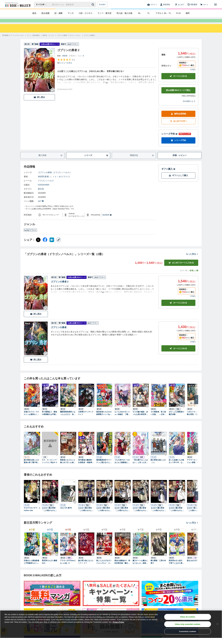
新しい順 (193, 275)
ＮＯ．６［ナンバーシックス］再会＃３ (49, 466)
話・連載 (58, 13)
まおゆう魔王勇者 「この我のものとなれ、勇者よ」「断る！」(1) (49, 514)
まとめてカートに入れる (181, 268)
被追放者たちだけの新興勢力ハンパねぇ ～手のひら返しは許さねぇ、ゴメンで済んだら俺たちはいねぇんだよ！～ (104, 418)
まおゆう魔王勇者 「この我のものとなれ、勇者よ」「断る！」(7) (176, 514)
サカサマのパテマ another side (32, 514)
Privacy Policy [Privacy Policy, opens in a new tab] (118, 622)
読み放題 (45, 13)
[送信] (93, 4)
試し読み (39, 102)
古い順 (183, 275)
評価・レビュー (180, 160)
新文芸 (41, 194)
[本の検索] (42, 4)
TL (148, 13)
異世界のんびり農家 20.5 (49, 567)
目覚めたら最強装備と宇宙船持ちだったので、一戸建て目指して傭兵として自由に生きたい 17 (31, 567)
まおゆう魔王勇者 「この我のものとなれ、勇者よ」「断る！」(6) (158, 514)
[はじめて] (179, 4)
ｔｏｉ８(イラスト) (61, 181)
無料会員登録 (178, 119)
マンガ (70, 13)
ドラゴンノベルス (46, 186)
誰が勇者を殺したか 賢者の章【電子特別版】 (32, 466)
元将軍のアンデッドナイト (85, 418)
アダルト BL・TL (163, 13)
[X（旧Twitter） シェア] (38, 245)
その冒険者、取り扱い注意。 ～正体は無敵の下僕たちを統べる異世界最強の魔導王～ (158, 418)
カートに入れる (178, 81)
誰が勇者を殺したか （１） (159, 466)
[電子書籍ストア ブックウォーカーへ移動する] (13, 40)
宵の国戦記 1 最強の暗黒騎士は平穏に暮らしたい (49, 418)
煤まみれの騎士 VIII (194, 566)
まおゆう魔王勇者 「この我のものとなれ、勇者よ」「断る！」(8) (194, 514)
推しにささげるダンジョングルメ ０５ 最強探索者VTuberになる (104, 567)
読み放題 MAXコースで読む (178, 95)
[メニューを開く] (215, 4)
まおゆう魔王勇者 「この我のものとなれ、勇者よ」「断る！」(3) (104, 514)
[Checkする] (52, 95)
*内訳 (193, 75)
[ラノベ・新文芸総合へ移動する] (33, 40)
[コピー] (59, 245)
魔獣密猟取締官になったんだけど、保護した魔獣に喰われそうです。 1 (67, 418)
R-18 (178, 13)
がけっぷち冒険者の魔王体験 (176, 418)
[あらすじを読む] (106, 84)
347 (41, 206)
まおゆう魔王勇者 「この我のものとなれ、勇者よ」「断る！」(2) (85, 514)
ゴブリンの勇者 (59, 332)
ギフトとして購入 (178, 180)
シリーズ (96, 160)
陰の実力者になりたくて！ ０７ (85, 567)
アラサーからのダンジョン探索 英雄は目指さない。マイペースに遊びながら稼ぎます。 (194, 466)
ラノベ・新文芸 (104, 13)
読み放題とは (189, 106)
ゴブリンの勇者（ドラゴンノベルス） (55, 177)
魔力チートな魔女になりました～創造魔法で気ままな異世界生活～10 (140, 567)
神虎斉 (64, 61)
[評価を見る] (66, 66)
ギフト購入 (168, 174)
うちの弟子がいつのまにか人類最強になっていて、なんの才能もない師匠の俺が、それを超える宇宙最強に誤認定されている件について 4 (122, 466)
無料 (188, 13)
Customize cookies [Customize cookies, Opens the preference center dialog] (187, 631)
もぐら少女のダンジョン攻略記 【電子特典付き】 (122, 418)
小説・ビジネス (85, 13)
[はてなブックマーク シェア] (52, 245)
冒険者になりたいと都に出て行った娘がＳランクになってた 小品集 (68, 466)
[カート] (204, 4)
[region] (111, 624)
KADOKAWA (43, 190)
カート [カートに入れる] (178, 308)
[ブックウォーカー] (17, 4)
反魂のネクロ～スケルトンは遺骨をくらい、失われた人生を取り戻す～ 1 (31, 418)
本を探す (102, 5)
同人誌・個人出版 (124, 13)
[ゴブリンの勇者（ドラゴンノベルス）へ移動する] (69, 40)
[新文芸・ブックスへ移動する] (48, 40)
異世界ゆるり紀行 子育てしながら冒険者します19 (176, 567)
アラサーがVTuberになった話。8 (68, 567)
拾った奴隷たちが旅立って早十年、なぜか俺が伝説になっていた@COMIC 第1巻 (176, 466)
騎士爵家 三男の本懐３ (158, 567)
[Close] (217, 624)
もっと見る (192, 259)
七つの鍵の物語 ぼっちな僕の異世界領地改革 (140, 418)
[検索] (93, 4)
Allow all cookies (187, 617)
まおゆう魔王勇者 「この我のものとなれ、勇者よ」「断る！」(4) (122, 514)
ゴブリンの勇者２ (60, 287)
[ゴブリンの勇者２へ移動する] (89, 40)
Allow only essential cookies (187, 624)
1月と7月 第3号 (66, 513)
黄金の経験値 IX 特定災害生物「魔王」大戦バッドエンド (122, 567)
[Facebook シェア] (45, 245)
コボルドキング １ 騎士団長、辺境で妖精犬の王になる (195, 418)
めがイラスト (30, 235)
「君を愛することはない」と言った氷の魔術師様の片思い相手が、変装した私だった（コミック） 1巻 (140, 466)
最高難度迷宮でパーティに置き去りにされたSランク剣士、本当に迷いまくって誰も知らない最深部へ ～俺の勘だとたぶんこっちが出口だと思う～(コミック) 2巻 (104, 466)
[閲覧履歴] (192, 4)
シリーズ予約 (169, 139)
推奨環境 (107, 220)
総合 (34, 13)
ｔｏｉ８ (80, 61)
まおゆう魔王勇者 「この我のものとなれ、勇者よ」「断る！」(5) (140, 514)
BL (139, 13)
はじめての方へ (178, 126)
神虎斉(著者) (43, 181)
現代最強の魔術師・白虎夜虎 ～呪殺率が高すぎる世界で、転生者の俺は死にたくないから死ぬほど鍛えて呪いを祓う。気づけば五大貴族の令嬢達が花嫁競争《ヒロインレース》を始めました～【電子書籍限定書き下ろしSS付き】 (86, 466)
